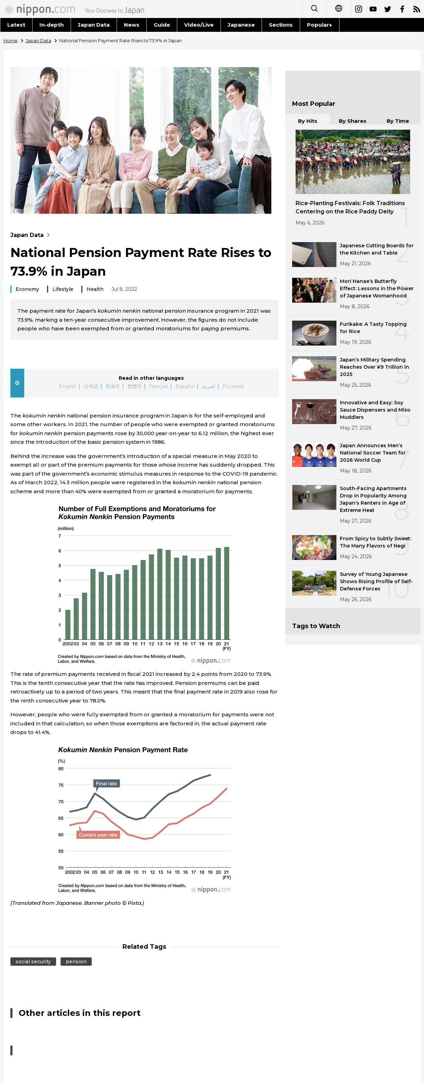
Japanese (241, 24)
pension (76, 961)
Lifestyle (62, 289)
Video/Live (199, 24)
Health (95, 289)
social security (33, 961)
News (131, 24)
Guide (162, 24)
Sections (281, 24)
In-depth (51, 24)
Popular (319, 24)
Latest (16, 24)
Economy (27, 289)
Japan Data (94, 24)
